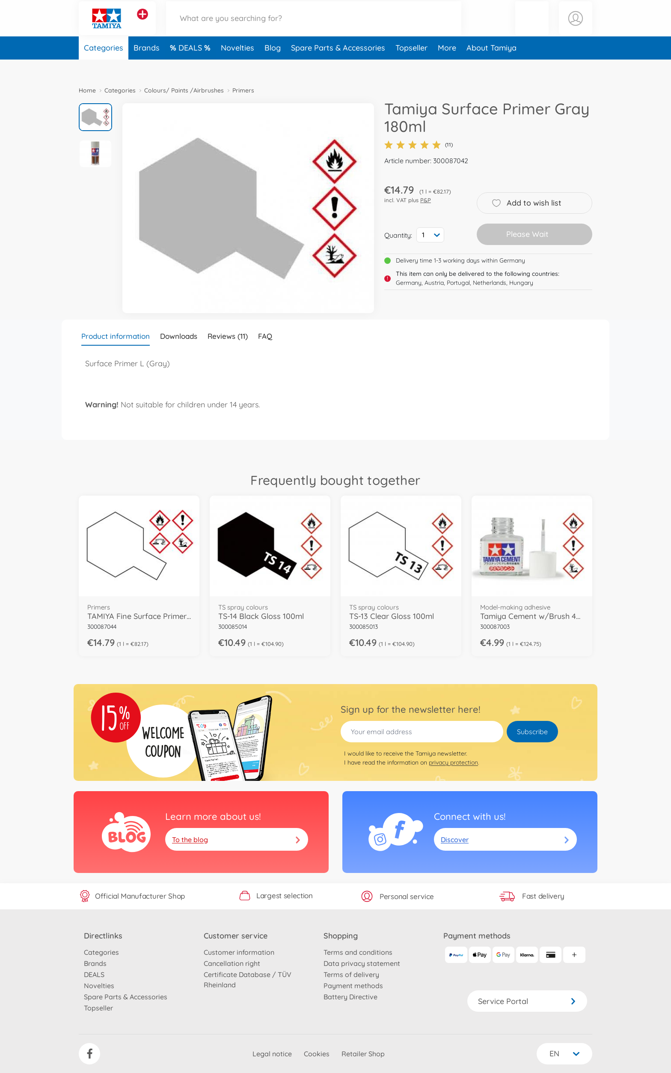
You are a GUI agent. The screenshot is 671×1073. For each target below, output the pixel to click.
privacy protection (453, 762)
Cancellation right (232, 963)
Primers (243, 90)
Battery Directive (350, 996)
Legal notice (272, 1053)
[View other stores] (142, 23)
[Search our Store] (313, 27)
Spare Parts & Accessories (338, 66)
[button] (532, 27)
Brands (147, 66)
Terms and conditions (358, 952)
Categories (103, 66)
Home (87, 90)
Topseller (411, 66)
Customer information (239, 952)
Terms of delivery (351, 974)
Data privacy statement (362, 963)
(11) (418, 144)
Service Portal (527, 1001)
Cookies (317, 1053)
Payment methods (353, 985)
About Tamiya (491, 66)
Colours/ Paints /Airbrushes (184, 90)
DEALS (191, 66)
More (447, 66)
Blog (272, 66)
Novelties (237, 66)
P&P (425, 200)
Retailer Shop (363, 1053)
